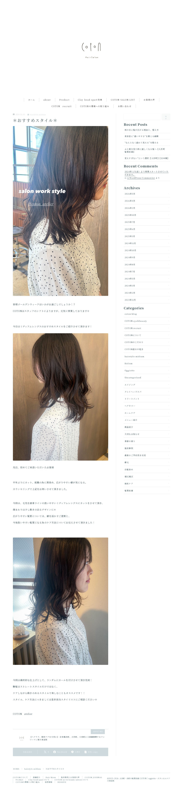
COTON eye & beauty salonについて (72, 787)
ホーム (31, 107)
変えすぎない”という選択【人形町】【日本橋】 (147, 166)
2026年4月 (130, 208)
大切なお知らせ (132, 442)
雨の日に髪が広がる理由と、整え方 (142, 137)
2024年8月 (130, 272)
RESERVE (62, 790)
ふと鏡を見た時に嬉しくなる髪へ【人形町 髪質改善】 (146, 158)
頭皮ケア (129, 491)
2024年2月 (130, 300)
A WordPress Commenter (141, 185)
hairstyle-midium (37, 122)
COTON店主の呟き (134, 357)
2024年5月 (130, 286)
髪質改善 (129, 498)
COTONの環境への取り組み (94, 114)
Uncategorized (133, 385)
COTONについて (133, 343)
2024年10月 (130, 258)
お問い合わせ (124, 114)
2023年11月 (130, 307)
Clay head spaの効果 (90, 107)
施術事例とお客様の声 (70, 785)
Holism (129, 371)
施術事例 (129, 456)
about (47, 107)
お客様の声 (149, 107)
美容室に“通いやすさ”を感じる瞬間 (142, 144)
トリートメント (132, 406)
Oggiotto (130, 378)
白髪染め (129, 477)
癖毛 (127, 470)
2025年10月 (130, 222)
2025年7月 (130, 229)
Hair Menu (51, 785)
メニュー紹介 (131, 427)
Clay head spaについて (39, 787)
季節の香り (130, 449)
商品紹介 (129, 434)
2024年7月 (130, 279)
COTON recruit (62, 114)
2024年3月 (130, 293)
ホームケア (130, 420)
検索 (166, 125)
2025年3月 (130, 244)
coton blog (131, 321)
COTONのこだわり (134, 350)
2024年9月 (130, 265)
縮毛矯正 (129, 484)
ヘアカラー (130, 413)
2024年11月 (130, 251)
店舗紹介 (36, 785)
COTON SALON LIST (123, 107)
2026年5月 (130, 201)
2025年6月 (130, 237)
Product (64, 107)
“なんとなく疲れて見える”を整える (142, 150)
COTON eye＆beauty (136, 329)
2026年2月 (130, 215)
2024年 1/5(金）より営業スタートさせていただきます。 (147, 181)
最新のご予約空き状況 (135, 463)
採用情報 (48, 790)
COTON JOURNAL (93, 785)
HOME (16, 776)
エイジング (130, 392)
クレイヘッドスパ (133, 399)
